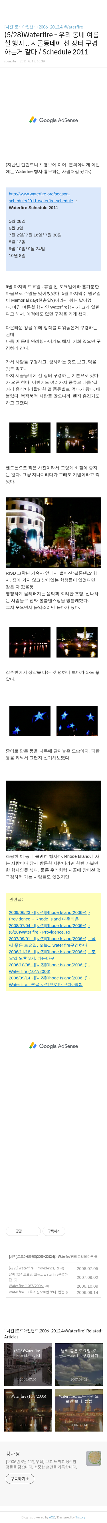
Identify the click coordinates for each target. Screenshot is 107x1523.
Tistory (80, 1517)
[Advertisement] (53, 120)
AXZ (52, 1517)
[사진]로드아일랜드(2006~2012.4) (31, 1257)
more (98, 1330)
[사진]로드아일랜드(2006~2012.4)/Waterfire (43, 27)
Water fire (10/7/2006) (26, 1286)
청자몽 (13, 1454)
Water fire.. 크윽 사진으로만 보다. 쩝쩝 (36, 1292)
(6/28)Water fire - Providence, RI (34, 1268)
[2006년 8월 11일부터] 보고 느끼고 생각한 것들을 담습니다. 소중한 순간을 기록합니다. (41, 1464)
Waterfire (64, 1257)
